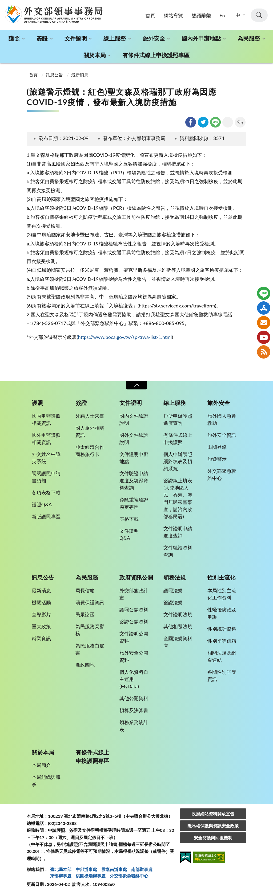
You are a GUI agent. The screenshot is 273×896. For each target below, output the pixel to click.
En (222, 15)
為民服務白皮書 (89, 649)
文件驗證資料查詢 (177, 551)
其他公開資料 (133, 698)
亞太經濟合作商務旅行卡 (89, 450)
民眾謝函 (85, 614)
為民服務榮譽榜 (89, 629)
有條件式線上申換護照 (177, 438)
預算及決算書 (133, 710)
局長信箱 (85, 590)
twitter (203, 122)
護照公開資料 (133, 610)
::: (3, 4)
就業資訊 (41, 638)
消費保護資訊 (89, 602)
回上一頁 (240, 122)
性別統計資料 (221, 629)
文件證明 (76, 38)
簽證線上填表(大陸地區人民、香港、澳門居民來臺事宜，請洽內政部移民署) (177, 498)
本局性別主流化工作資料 (221, 594)
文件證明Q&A (129, 534)
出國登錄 (217, 447)
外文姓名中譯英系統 (46, 457)
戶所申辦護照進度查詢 (177, 419)
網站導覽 (173, 15)
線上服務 (114, 38)
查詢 (259, 15)
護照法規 (173, 590)
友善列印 (227, 122)
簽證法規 (173, 602)
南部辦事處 (141, 869)
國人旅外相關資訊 (89, 431)
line (215, 122)
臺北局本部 (60, 869)
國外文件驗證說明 (133, 438)
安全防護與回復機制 (213, 837)
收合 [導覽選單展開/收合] (136, 385)
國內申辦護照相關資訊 (46, 419)
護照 (14, 38)
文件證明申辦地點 (133, 457)
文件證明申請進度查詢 (177, 532)
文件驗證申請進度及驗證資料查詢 (133, 480)
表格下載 (129, 519)
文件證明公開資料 (133, 637)
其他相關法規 (177, 626)
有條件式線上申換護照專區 (156, 55)
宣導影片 (41, 614)
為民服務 (249, 38)
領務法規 (174, 577)
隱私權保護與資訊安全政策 (213, 825)
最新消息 (79, 74)
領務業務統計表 (133, 725)
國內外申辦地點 (201, 38)
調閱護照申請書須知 (46, 476)
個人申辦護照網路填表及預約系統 (177, 461)
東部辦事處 (60, 875)
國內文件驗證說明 (133, 419)
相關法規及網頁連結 (221, 656)
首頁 (150, 15)
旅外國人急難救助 (221, 419)
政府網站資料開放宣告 (213, 813)
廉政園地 (85, 665)
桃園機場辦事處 (91, 875)
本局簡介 (41, 765)
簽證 (42, 38)
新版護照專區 (46, 516)
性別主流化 (221, 577)
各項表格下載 (46, 492)
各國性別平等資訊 (221, 675)
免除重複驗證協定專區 (133, 503)
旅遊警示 (217, 459)
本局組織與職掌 (46, 780)
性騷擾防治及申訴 (221, 613)
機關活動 (41, 602)
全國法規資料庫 (177, 641)
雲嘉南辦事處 (114, 869)
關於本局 (94, 55)
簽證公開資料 (133, 621)
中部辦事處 (86, 869)
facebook (190, 122)
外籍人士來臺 (89, 416)
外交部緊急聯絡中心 (221, 474)
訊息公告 (54, 74)
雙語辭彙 (201, 15)
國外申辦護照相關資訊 (46, 438)
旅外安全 (154, 38)
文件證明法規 (177, 614)
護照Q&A (42, 504)
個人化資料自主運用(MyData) (133, 679)
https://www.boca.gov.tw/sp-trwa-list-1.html (125, 337)
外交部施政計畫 (133, 594)
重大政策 (41, 626)
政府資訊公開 (136, 577)
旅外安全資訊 (221, 435)
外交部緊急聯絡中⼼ (129, 875)
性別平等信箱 (221, 641)
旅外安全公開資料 (133, 656)
